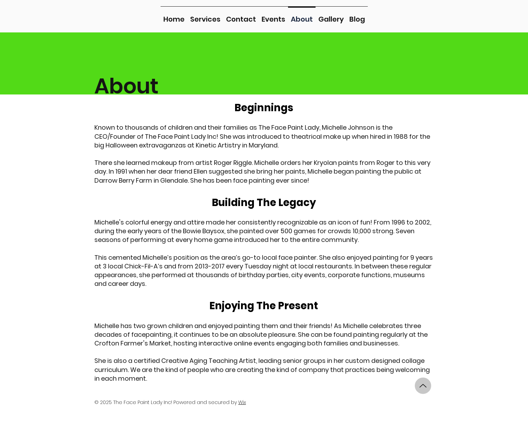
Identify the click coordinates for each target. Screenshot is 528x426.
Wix (242, 402)
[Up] (423, 386)
